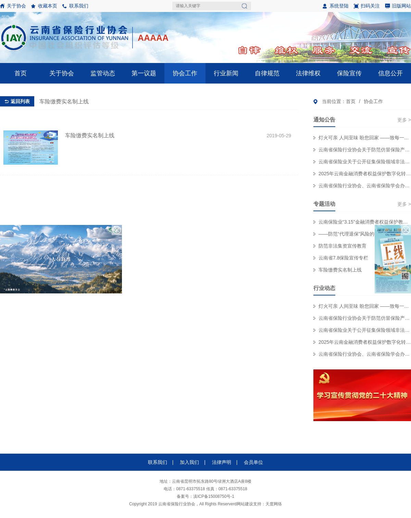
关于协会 (16, 6)
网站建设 (245, 504)
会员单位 (253, 462)
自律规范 (267, 73)
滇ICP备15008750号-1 (213, 496)
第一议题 (144, 73)
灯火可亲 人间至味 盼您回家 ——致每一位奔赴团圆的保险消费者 (365, 137)
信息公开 (390, 73)
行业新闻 (226, 73)
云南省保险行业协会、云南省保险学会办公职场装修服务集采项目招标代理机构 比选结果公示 (365, 185)
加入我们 (189, 462)
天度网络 (273, 504)
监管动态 (102, 73)
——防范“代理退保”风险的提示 (351, 234)
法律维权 (308, 73)
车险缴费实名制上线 (340, 270)
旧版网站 (401, 6)
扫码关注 (367, 7)
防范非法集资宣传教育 (342, 246)
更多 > (404, 120)
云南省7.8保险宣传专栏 (343, 258)
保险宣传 (349, 73)
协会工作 (185, 73)
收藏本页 (47, 6)
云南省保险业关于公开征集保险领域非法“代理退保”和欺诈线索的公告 (365, 161)
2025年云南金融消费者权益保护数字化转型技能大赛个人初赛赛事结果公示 (365, 173)
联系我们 (78, 6)
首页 (20, 73)
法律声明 (221, 462)
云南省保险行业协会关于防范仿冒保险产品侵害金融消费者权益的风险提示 (365, 149)
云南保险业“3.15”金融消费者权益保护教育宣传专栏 (365, 222)
